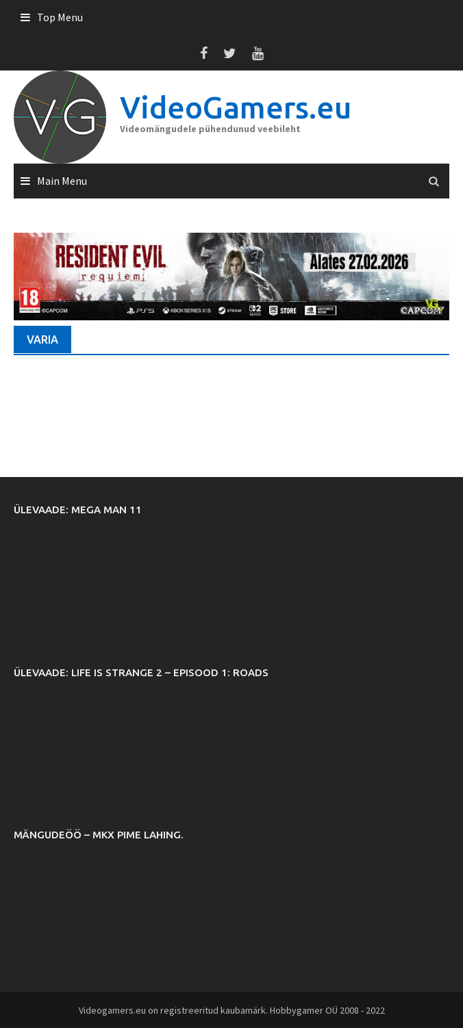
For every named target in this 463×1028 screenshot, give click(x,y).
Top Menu (60, 17)
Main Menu (62, 181)
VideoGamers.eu (235, 107)
